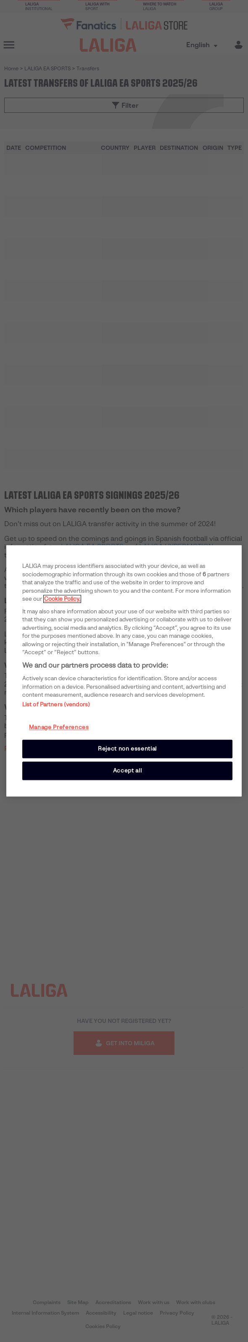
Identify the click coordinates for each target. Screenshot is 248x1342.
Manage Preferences (59, 727)
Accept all (127, 770)
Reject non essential (127, 749)
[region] (124, 670)
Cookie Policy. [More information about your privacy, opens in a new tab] (62, 599)
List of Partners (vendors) (56, 704)
